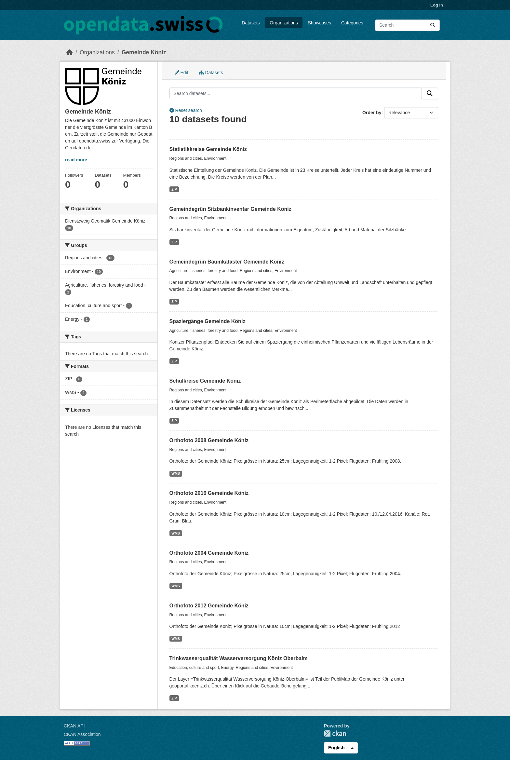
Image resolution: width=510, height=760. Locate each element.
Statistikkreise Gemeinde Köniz (208, 149)
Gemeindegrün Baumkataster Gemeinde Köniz (226, 262)
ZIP (174, 189)
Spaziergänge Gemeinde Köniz (207, 321)
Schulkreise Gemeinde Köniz (205, 381)
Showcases (319, 22)
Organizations (284, 22)
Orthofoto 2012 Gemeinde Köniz (209, 605)
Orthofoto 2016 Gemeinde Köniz (209, 493)
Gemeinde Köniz (144, 52)
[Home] (69, 52)
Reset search (185, 110)
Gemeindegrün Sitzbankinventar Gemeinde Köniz (230, 209)
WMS (175, 473)
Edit (181, 72)
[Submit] (432, 25)
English (336, 747)
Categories (352, 22)
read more (76, 159)
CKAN (335, 733)
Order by (371, 112)
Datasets (251, 22)
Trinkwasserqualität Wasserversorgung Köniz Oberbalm (238, 658)
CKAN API (74, 725)
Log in (436, 5)
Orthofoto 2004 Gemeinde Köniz (209, 553)
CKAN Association (82, 734)
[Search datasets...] (407, 25)
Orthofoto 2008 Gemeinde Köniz (209, 440)
